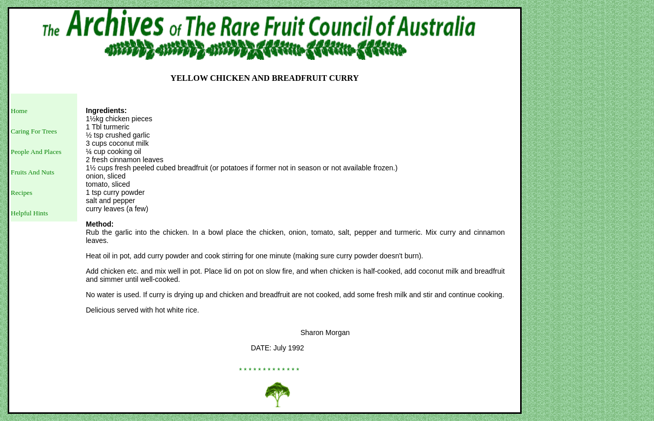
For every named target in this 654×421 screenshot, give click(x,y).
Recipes (21, 192)
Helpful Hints (29, 213)
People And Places (36, 152)
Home (19, 111)
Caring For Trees (34, 131)
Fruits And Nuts (32, 172)
